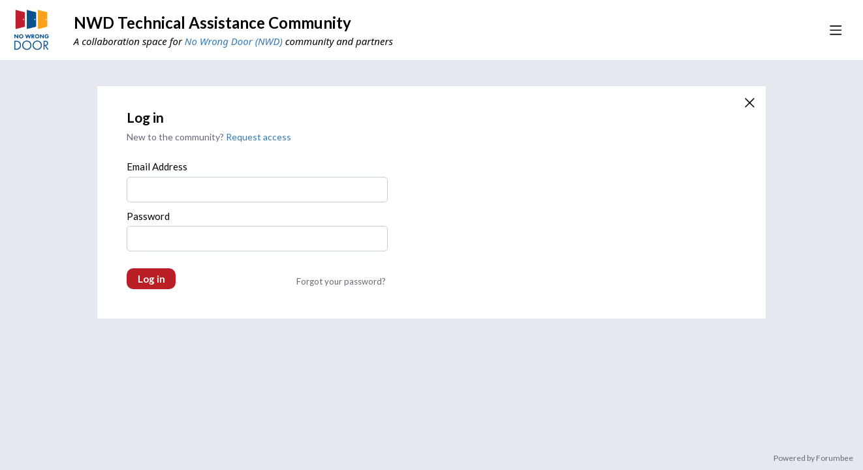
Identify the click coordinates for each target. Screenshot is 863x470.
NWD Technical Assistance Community (212, 22)
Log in (151, 279)
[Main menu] (835, 30)
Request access (258, 136)
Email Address (157, 166)
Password (148, 216)
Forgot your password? (341, 281)
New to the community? (176, 136)
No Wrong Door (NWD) (234, 41)
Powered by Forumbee (813, 458)
